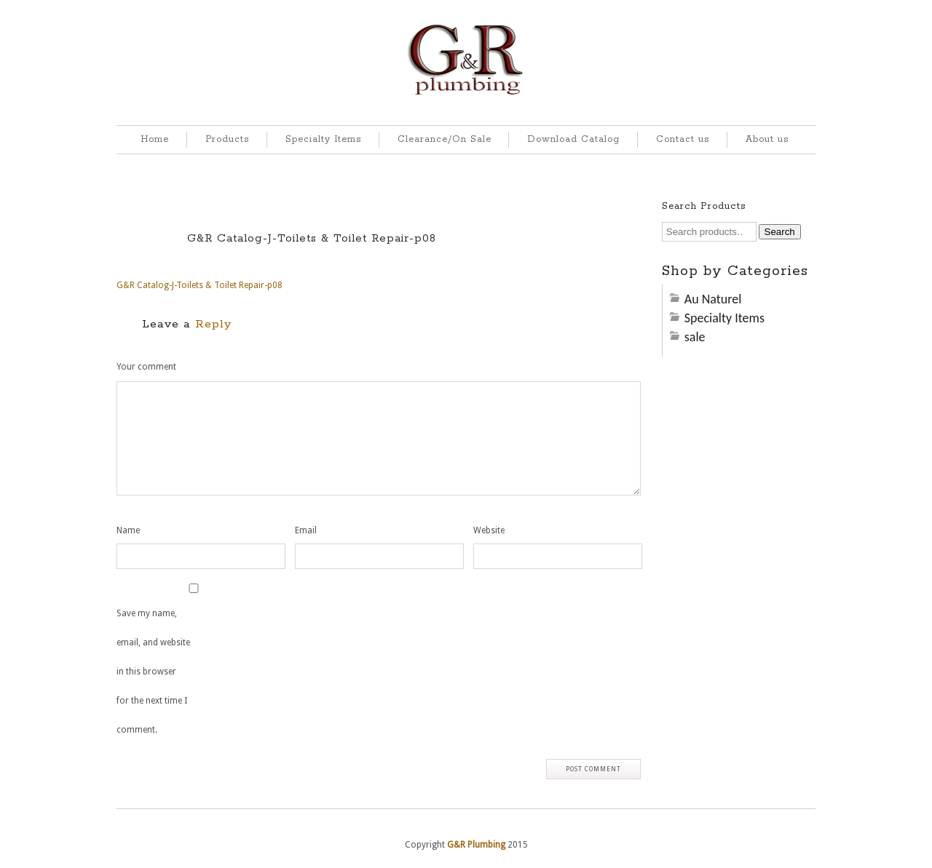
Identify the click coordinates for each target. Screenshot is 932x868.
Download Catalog (573, 139)
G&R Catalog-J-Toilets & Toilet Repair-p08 (311, 238)
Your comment (146, 367)
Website (489, 530)
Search (780, 231)
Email (306, 530)
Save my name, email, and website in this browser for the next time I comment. (153, 671)
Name (128, 530)
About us (767, 139)
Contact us (682, 139)
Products (227, 139)
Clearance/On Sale (444, 139)
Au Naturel (713, 299)
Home (155, 139)
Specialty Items (323, 139)
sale (695, 337)
